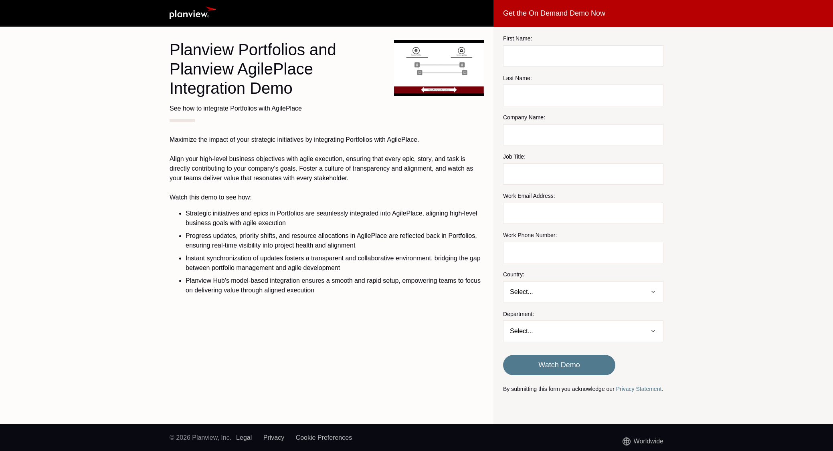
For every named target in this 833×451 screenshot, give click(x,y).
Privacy (273, 437)
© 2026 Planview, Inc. (200, 437)
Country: (513, 274)
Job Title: (514, 156)
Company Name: (524, 117)
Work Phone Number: (530, 235)
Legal (244, 437)
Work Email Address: (529, 196)
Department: (518, 314)
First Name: (517, 38)
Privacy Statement (639, 389)
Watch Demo (559, 365)
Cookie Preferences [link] (324, 437)
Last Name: (517, 78)
